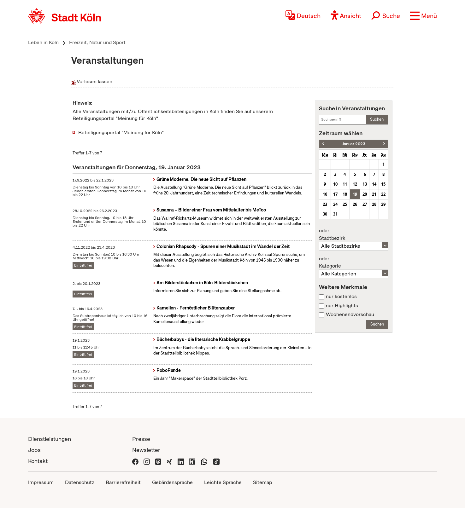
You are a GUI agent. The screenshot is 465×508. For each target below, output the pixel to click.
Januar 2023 (353, 144)
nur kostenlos (341, 296)
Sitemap (262, 482)
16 (325, 194)
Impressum (41, 482)
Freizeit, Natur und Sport (97, 42)
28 (374, 204)
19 (355, 194)
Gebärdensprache (172, 482)
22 (383, 194)
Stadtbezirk (353, 234)
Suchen (377, 119)
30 (325, 214)
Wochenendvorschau (350, 314)
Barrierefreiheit (123, 482)
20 (364, 194)
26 (355, 204)
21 (374, 194)
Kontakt (38, 461)
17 (335, 194)
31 (335, 214)
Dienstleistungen (49, 438)
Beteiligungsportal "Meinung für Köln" (121, 132)
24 (335, 204)
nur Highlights (342, 305)
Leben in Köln (43, 42)
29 (383, 204)
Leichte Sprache (223, 482)
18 (345, 194)
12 (355, 184)
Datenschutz (79, 482)
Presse (141, 438)
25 (345, 204)
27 (364, 204)
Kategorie (353, 262)
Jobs (34, 449)
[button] (423, 16)
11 (345, 184)
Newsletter (146, 449)
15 (383, 184)
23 (325, 204)
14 (374, 184)
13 (364, 184)
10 (335, 184)
